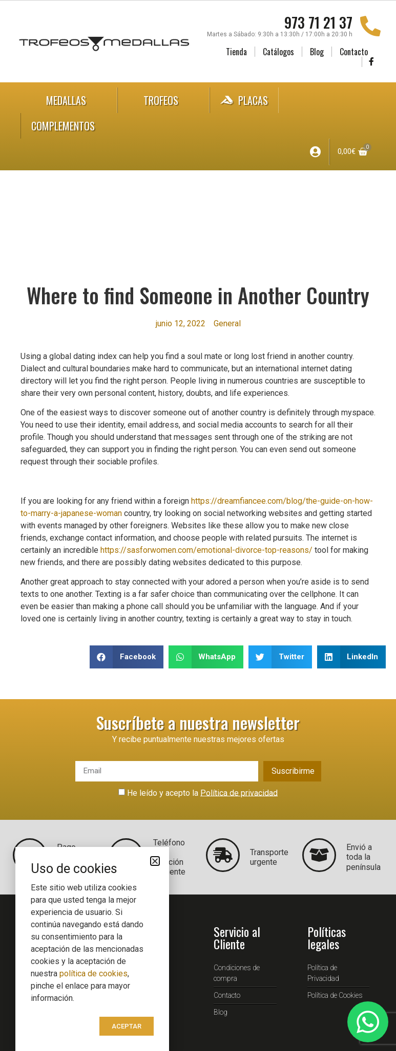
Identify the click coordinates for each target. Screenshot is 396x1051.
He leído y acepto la (202, 792)
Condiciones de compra (237, 973)
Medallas (69, 100)
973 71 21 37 (318, 22)
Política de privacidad (239, 792)
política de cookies (93, 973)
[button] (126, 656)
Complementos (73, 126)
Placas (244, 100)
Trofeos (163, 100)
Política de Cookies (335, 995)
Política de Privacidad (323, 973)
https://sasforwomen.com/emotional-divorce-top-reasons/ (206, 550)
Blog (317, 52)
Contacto (354, 52)
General (227, 323)
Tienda (236, 52)
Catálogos (278, 52)
